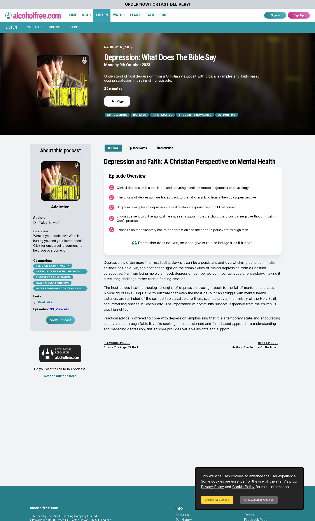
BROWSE (55, 27)
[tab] (113, 148)
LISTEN (102, 15)
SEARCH (74, 27)
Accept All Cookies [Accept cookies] (217, 499)
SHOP (164, 15)
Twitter (249, 515)
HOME (72, 15)
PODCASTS (35, 27)
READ (86, 15)
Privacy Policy (212, 487)
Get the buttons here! (60, 376)
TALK (150, 15)
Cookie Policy (243, 487)
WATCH (119, 15)
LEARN (135, 15)
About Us (182, 515)
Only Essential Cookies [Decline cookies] (259, 499)
